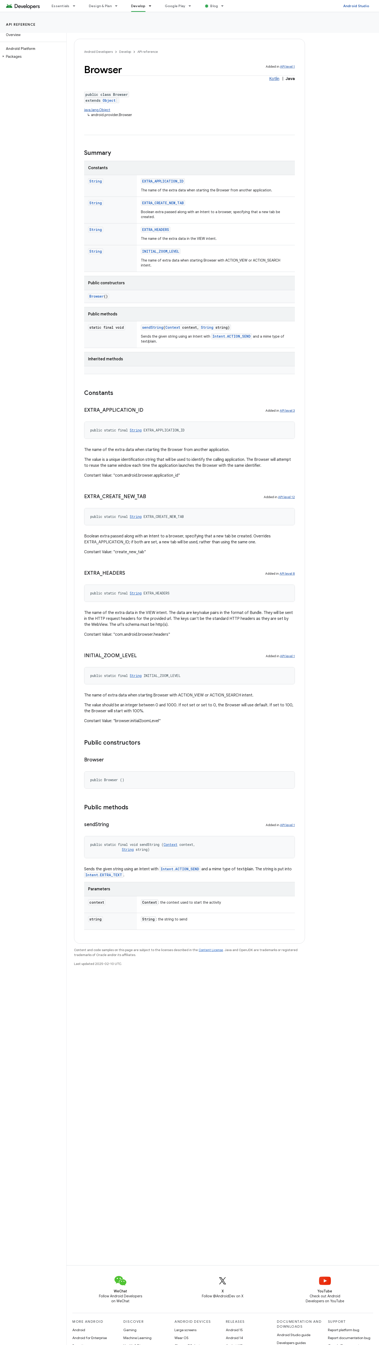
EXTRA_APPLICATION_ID (163, 181)
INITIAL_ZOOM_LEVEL (160, 251)
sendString (152, 327)
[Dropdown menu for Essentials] (76, 6)
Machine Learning (137, 1338)
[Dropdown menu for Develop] (152, 6)
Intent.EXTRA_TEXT (103, 875)
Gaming (129, 1330)
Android (78, 1330)
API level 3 (287, 410)
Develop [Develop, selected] (138, 6)
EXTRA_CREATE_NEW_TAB (163, 203)
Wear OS (181, 1338)
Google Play (175, 6)
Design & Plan (100, 6)
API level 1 (287, 66)
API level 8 (287, 573)
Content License (211, 950)
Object (109, 100)
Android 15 (234, 1330)
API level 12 (286, 497)
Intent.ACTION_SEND (231, 336)
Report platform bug (343, 1330)
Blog (214, 6)
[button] (32, 57)
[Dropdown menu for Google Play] (192, 6)
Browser (96, 296)
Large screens (185, 1330)
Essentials (61, 6)
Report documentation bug (349, 1338)
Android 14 (234, 1338)
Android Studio (356, 6)
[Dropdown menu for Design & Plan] (118, 6)
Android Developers (98, 52)
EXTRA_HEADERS (155, 229)
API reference (21, 24)
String (95, 181)
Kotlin (274, 78)
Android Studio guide (293, 1335)
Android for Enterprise (89, 1338)
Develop (125, 52)
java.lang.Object (97, 110)
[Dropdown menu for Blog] (224, 6)
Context (172, 327)
